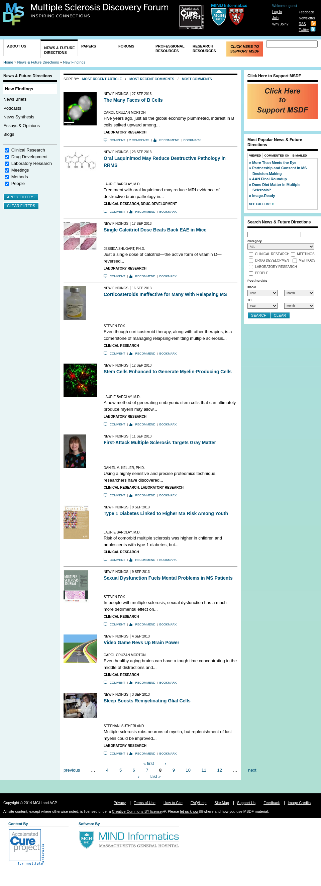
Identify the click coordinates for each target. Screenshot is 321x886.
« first (148, 763)
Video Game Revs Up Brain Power (141, 642)
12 (219, 769)
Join (275, 18)
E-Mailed (300, 155)
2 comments (139, 140)
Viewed (255, 155)
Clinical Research (28, 150)
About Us (16, 46)
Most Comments (197, 79)
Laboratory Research (31, 163)
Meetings (20, 170)
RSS (302, 24)
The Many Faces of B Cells (133, 100)
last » (155, 776)
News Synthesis (18, 116)
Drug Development (29, 156)
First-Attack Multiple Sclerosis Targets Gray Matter (160, 442)
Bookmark (192, 140)
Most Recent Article (102, 79)
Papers (88, 46)
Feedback (306, 12)
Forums (126, 46)
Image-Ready (263, 196)
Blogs (8, 134)
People (18, 183)
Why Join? (280, 24)
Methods (19, 176)
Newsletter (307, 18)
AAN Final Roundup (269, 179)
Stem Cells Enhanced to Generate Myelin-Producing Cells (168, 371)
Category (254, 241)
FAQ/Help (199, 803)
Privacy (120, 803)
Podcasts (12, 108)
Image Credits (299, 803)
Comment (117, 140)
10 (188, 769)
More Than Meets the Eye (274, 163)
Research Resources (204, 48)
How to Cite (173, 803)
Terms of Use (144, 803)
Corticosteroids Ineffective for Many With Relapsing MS (165, 294)
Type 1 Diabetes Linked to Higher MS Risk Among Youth (166, 513)
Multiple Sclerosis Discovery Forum (100, 10)
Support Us (246, 803)
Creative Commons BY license (137, 811)
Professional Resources (170, 48)
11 (204, 769)
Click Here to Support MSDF (244, 48)
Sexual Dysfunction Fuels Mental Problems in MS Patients (168, 578)
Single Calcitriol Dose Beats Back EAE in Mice (155, 229)
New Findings (74, 62)
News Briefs (14, 99)
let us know (189, 811)
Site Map (222, 803)
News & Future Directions (59, 50)
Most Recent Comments (151, 79)
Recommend (169, 140)
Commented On (277, 155)
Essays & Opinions (21, 125)
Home (8, 62)
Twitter (304, 30)
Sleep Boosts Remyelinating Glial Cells (147, 700)
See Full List (260, 204)
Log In (277, 12)
